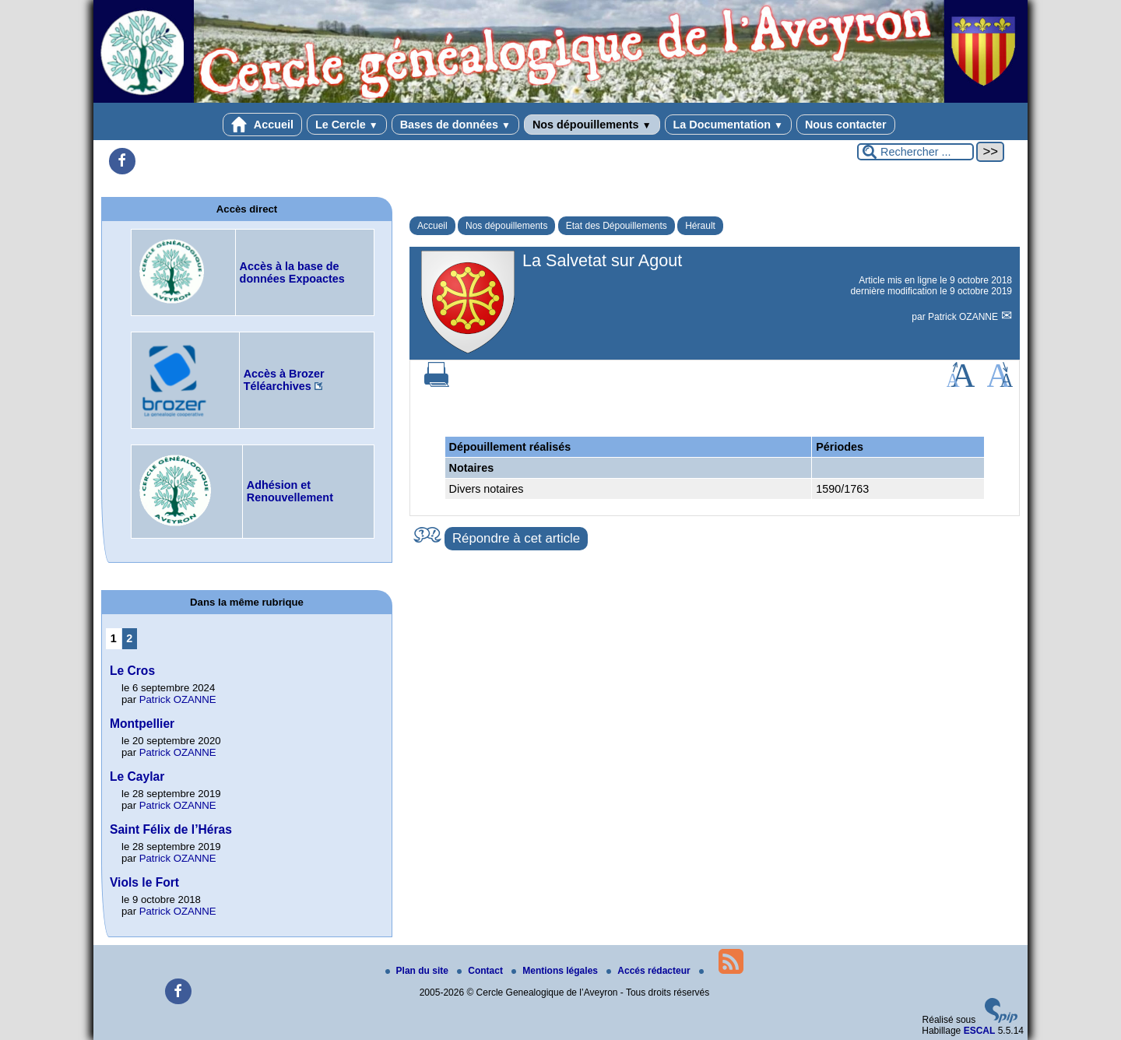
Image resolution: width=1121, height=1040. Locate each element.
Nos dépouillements (592, 124)
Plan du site (418, 970)
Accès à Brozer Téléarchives (284, 379)
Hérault (700, 225)
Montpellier (142, 723)
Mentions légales (555, 970)
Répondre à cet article (516, 538)
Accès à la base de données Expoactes (292, 272)
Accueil (262, 124)
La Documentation (728, 124)
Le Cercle (346, 124)
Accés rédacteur (649, 970)
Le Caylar (137, 776)
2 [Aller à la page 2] (129, 638)
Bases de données (455, 124)
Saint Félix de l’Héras (171, 829)
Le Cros (132, 670)
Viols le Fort (144, 882)
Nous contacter (846, 124)
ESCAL (980, 1030)
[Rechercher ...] (915, 151)
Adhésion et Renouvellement (290, 491)
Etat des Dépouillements (616, 225)
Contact (481, 970)
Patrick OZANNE (964, 316)
